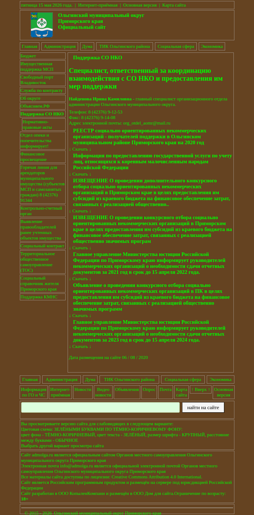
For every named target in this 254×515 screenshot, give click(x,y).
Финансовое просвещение (34, 156)
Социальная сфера (176, 46)
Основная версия (140, 5)
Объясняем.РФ (35, 106)
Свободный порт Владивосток (37, 79)
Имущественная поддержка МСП (37, 66)
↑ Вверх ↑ (200, 389)
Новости (82, 389)
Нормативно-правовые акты (37, 124)
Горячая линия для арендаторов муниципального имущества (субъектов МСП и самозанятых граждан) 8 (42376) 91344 (43, 184)
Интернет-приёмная (97, 5)
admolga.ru (42, 454)
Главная (29, 46)
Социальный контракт (42, 245)
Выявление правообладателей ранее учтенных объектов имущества (41, 230)
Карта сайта (174, 5)
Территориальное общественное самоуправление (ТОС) (38, 262)
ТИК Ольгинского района (124, 46)
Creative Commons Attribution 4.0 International (156, 476)
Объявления (127, 389)
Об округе (30, 98)
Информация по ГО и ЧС (34, 392)
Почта (166, 389)
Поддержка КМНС (39, 296)
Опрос (149, 389)
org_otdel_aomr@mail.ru (146, 123)
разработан (43, 493)
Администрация (60, 46)
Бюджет (28, 55)
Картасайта (181, 392)
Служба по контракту (42, 90)
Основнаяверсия (223, 392)
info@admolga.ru (76, 465)
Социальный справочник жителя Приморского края (40, 283)
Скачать (80, 149)
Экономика (212, 46)
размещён (119, 493)
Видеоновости (103, 392)
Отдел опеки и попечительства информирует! (36, 140)
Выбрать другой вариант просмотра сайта (62, 445)
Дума (87, 46)
